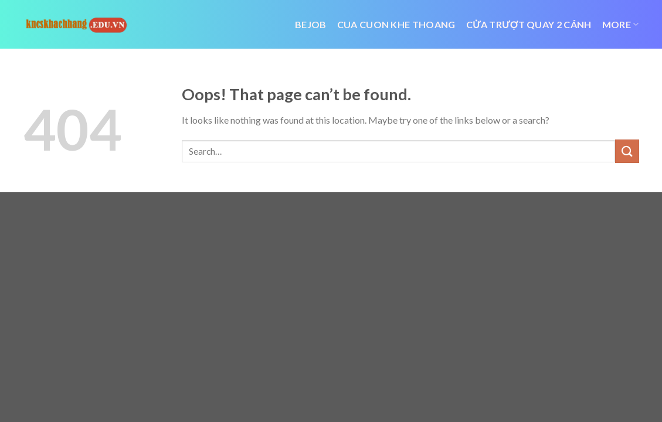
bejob (311, 24)
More (620, 24)
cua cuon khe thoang (396, 24)
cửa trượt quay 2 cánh (529, 24)
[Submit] (627, 150)
